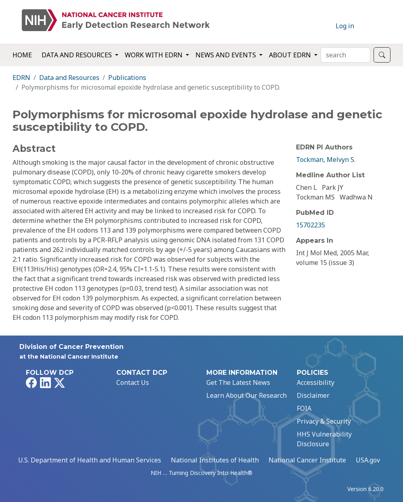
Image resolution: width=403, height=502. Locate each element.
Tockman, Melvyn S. (325, 159)
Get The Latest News (238, 382)
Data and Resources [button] (77, 54)
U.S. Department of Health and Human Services (89, 460)
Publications (127, 77)
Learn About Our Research (246, 395)
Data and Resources (69, 77)
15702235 (310, 225)
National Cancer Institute (307, 460)
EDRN (21, 77)
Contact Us (132, 382)
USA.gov (368, 460)
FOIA (304, 408)
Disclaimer (313, 395)
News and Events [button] (226, 54)
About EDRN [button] (291, 54)
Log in (345, 25)
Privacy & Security (324, 421)
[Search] (345, 55)
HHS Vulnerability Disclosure (324, 439)
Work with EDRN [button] (154, 54)
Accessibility (315, 382)
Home (22, 54)
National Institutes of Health (215, 460)
